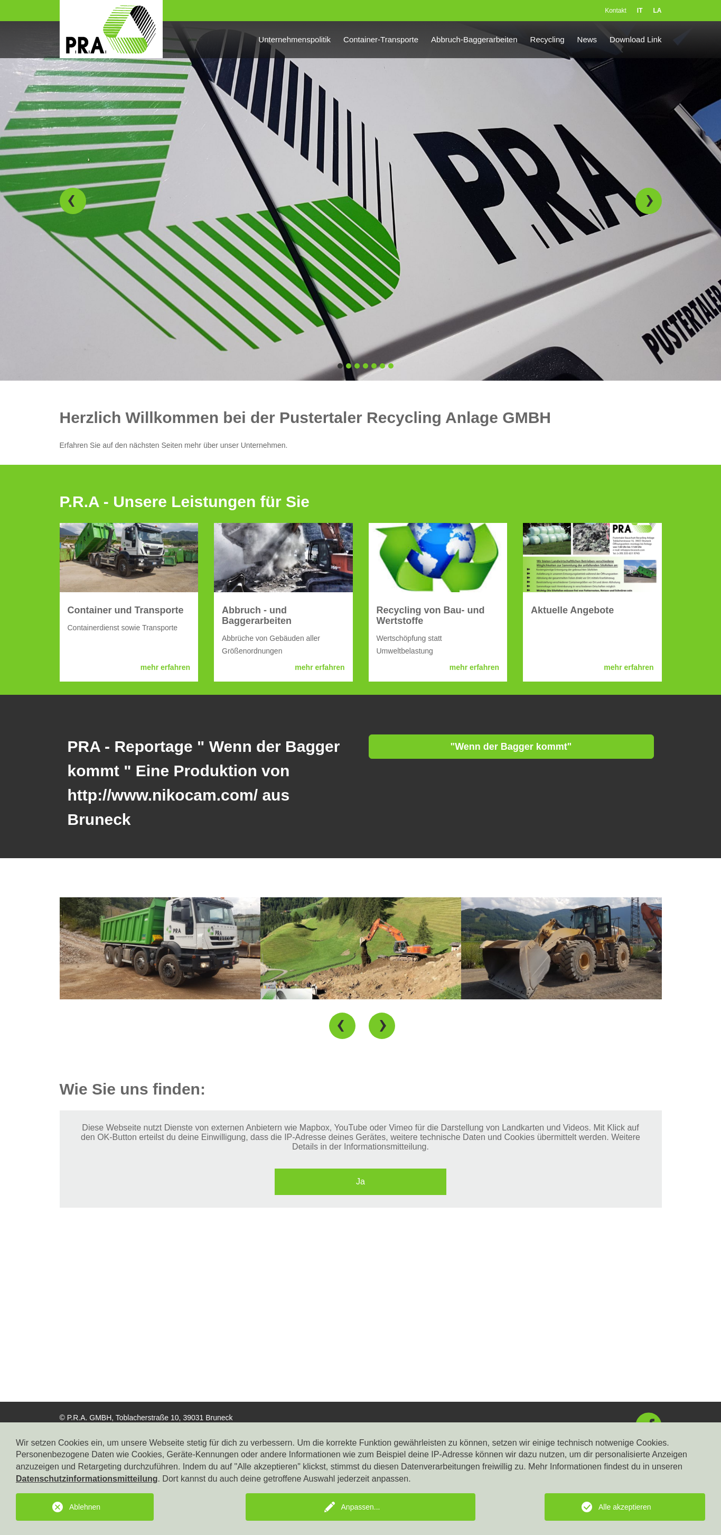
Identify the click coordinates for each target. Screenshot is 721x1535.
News (587, 39)
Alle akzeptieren (624, 1507)
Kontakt (615, 10)
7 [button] (391, 366)
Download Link (635, 39)
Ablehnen (84, 1507)
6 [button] (382, 366)
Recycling (547, 39)
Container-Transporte (380, 39)
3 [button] (357, 366)
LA (657, 10)
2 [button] (348, 366)
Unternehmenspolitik (294, 39)
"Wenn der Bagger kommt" (511, 746)
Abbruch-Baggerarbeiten (474, 39)
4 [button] (365, 366)
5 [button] (374, 366)
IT (640, 10)
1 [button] (340, 366)
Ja (360, 1181)
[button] (73, 201)
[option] (360, 201)
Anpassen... (360, 1507)
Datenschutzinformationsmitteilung (86, 1478)
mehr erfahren (165, 667)
